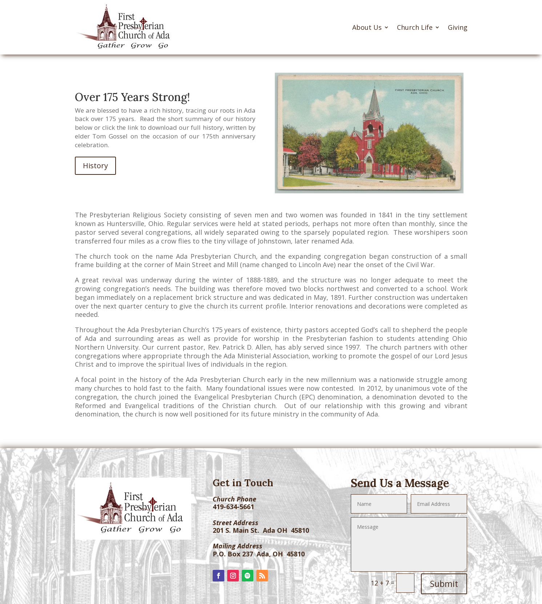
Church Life (415, 27)
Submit (444, 583)
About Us (367, 27)
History (95, 165)
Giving (457, 27)
